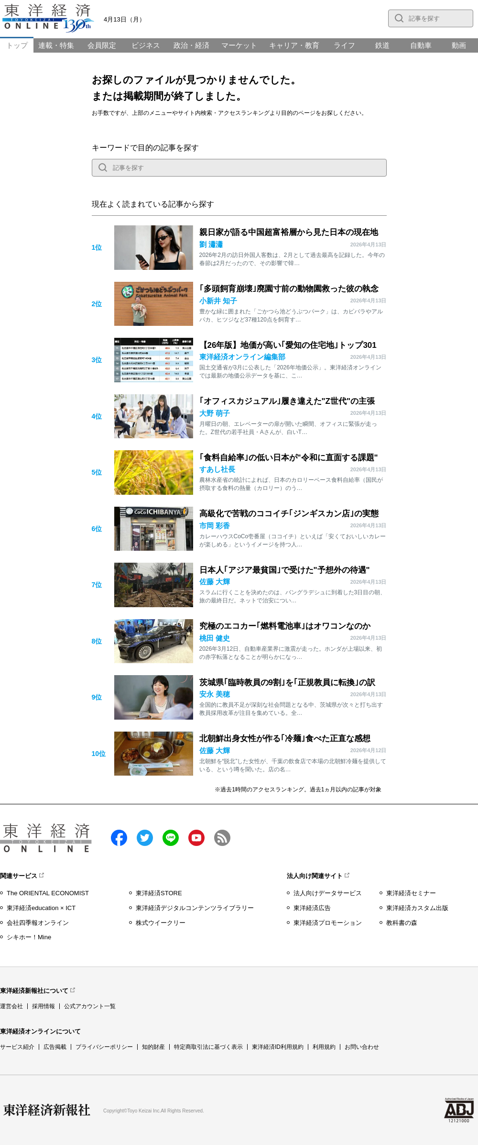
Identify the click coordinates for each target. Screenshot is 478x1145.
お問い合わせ (362, 1047)
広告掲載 (54, 1047)
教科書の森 (401, 922)
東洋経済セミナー (411, 893)
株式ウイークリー (160, 922)
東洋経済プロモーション (327, 922)
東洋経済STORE (159, 893)
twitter (145, 838)
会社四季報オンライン (38, 922)
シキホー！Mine (29, 937)
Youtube (196, 838)
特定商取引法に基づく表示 (208, 1047)
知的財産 (153, 1047)
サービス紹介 (17, 1047)
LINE (171, 838)
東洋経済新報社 (47, 1110)
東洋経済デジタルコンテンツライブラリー (195, 908)
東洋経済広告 (312, 908)
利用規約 (324, 1047)
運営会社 (11, 1006)
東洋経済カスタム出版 (417, 908)
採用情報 (43, 1006)
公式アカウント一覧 (90, 1006)
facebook (119, 838)
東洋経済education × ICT (41, 908)
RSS (222, 838)
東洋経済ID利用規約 (278, 1047)
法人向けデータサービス (327, 893)
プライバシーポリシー (104, 1047)
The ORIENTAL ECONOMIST (48, 893)
